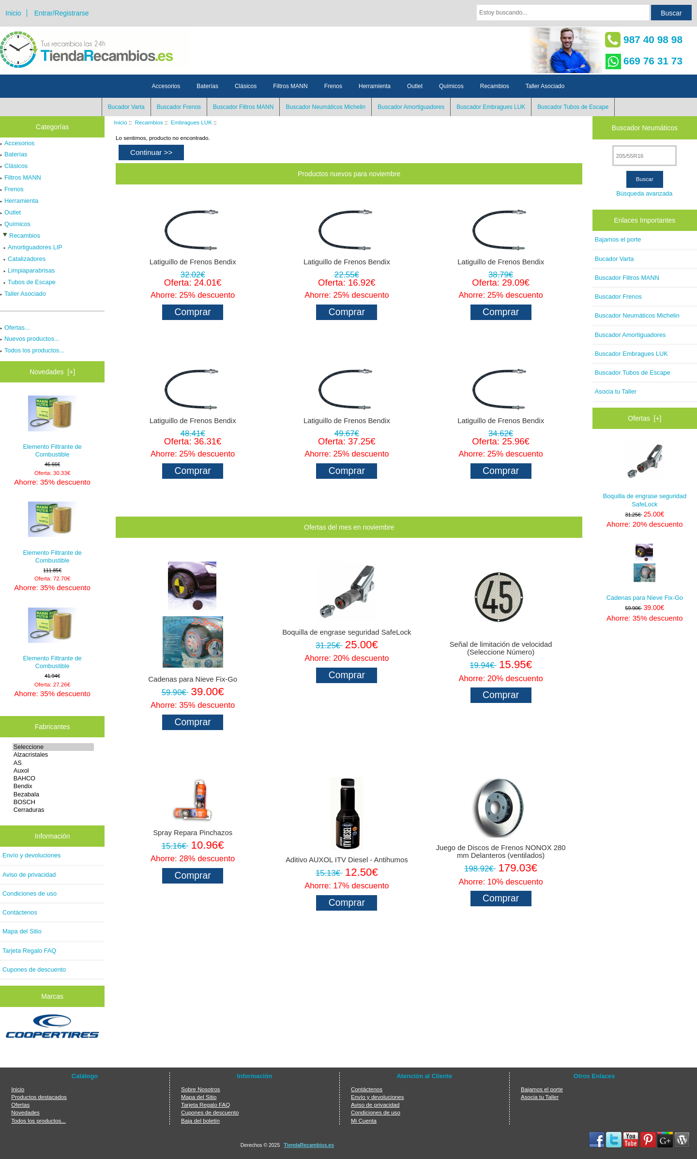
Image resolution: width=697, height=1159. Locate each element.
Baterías (207, 86)
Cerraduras (53, 810)
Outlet (415, 86)
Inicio (13, 13)
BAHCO (53, 778)
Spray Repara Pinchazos (192, 833)
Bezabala (53, 794)
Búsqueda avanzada (644, 193)
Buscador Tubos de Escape (572, 107)
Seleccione (53, 747)
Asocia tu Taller (615, 391)
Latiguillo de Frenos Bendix (193, 262)
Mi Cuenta (364, 1120)
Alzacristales (53, 755)
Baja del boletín (200, 1120)
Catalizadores (22, 258)
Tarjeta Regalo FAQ (29, 950)
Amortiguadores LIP (31, 247)
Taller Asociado (545, 86)
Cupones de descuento (34, 969)
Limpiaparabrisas (27, 270)
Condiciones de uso (29, 893)
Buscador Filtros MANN (243, 107)
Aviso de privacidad (29, 874)
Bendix (53, 786)
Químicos (451, 86)
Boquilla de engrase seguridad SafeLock (346, 632)
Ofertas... (15, 327)
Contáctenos (19, 912)
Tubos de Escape (28, 282)
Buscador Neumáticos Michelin (325, 107)
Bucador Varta (126, 107)
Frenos (333, 86)
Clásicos (246, 86)
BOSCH (53, 802)
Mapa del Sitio (22, 931)
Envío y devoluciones (31, 855)
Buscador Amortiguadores (411, 107)
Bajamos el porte (618, 239)
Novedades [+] (52, 372)
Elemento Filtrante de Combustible (52, 427)
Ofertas (20, 1104)
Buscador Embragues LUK (490, 107)
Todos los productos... (32, 350)
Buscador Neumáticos (645, 128)
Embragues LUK (191, 122)
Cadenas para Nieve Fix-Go (192, 679)
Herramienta (375, 86)
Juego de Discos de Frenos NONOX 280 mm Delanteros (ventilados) (501, 851)
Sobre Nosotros (200, 1089)
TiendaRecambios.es (309, 1145)
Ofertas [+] (644, 418)
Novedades (25, 1112)
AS (53, 763)
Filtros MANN (290, 86)
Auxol (53, 771)
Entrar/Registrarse (61, 13)
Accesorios (166, 86)
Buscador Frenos (179, 107)
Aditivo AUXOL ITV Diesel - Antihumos (347, 860)
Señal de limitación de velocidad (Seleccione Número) (501, 648)
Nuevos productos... (29, 338)
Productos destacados (39, 1097)
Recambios (149, 122)
